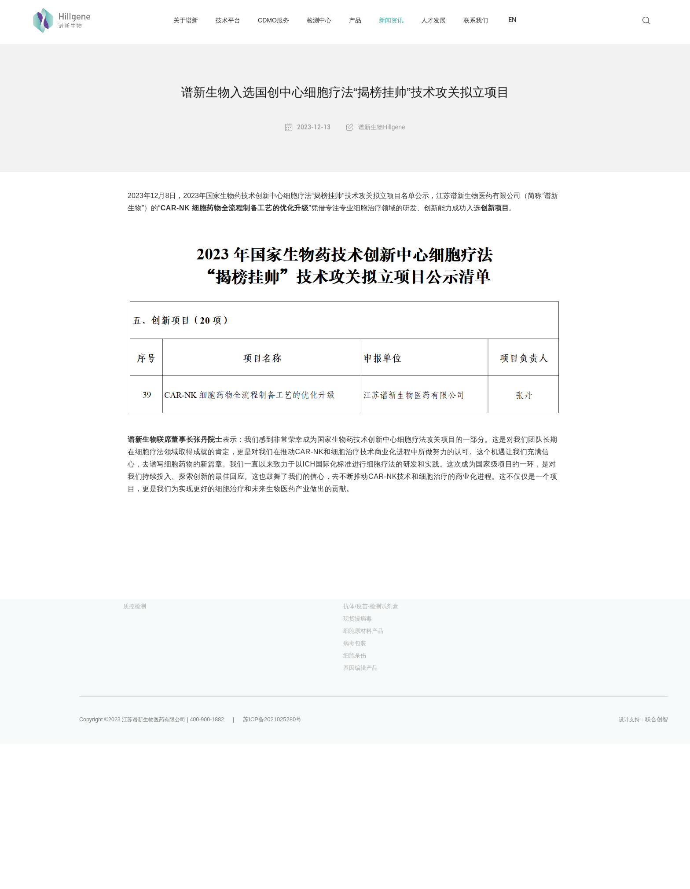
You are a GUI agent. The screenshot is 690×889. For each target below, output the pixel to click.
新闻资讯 (391, 20)
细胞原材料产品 (363, 631)
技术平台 (228, 20)
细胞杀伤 (354, 655)
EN (512, 20)
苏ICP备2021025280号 (281, 719)
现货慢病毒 (357, 618)
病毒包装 (354, 643)
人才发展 (433, 20)
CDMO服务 (273, 20)
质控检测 (134, 606)
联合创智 (656, 719)
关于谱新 (185, 20)
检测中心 (319, 20)
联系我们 (475, 20)
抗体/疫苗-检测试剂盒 (370, 606)
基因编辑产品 (360, 668)
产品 (355, 20)
